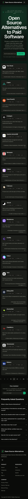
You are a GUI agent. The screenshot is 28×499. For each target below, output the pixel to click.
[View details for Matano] (14, 367)
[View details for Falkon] (14, 174)
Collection (17, 470)
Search (3, 467)
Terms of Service (5, 485)
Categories (3, 470)
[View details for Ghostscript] (14, 350)
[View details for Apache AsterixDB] (14, 140)
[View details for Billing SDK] (14, 297)
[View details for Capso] (14, 87)
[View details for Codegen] (14, 122)
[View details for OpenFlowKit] (14, 104)
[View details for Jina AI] (14, 208)
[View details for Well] (14, 278)
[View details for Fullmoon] (14, 191)
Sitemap (3, 490)
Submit (17, 472)
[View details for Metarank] (14, 157)
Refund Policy (4, 488)
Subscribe (20, 53)
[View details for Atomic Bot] (14, 315)
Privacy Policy (4, 482)
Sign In (2, 475)
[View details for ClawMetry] (14, 332)
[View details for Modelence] (14, 225)
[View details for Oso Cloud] (14, 71)
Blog (16, 467)
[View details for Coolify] (14, 243)
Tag (2, 472)
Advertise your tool (19, 475)
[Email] (2, 460)
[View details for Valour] (14, 261)
